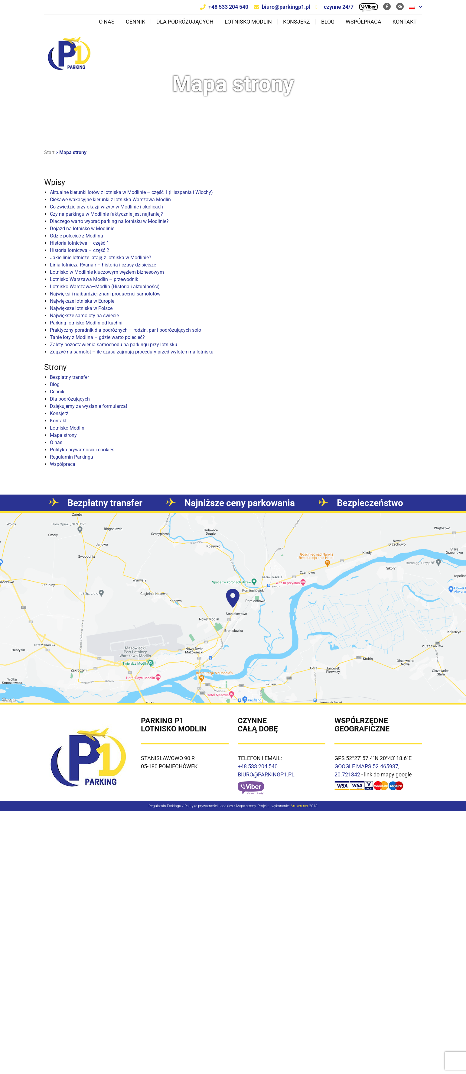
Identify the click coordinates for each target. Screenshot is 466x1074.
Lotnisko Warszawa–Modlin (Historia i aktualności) (105, 286)
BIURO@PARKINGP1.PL (266, 774)
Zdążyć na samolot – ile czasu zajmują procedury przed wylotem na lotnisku (131, 352)
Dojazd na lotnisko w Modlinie (82, 228)
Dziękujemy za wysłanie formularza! (88, 406)
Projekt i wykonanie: (283, 806)
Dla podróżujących (184, 21)
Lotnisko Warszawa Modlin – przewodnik (94, 279)
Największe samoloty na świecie (84, 315)
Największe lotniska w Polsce (81, 308)
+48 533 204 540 (228, 7)
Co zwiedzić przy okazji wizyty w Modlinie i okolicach (106, 207)
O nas (107, 21)
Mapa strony (63, 435)
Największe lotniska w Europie (82, 301)
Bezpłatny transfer (69, 377)
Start (49, 152)
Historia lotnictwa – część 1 (79, 243)
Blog (327, 21)
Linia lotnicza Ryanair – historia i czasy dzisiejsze (103, 265)
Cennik (135, 21)
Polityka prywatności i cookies (82, 450)
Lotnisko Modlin (248, 21)
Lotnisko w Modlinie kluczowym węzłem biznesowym (107, 272)
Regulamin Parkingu (71, 457)
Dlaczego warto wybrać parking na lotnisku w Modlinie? (109, 221)
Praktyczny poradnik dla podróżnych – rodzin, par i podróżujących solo (125, 330)
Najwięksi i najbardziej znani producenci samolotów (105, 294)
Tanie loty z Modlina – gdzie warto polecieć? (97, 337)
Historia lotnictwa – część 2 (79, 250)
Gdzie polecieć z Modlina (76, 236)
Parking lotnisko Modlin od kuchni (86, 323)
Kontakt (405, 21)
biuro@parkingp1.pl (286, 7)
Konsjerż (296, 21)
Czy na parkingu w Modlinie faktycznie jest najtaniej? (106, 214)
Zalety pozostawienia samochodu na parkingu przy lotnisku (113, 344)
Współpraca (363, 21)
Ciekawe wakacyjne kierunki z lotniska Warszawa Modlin (110, 199)
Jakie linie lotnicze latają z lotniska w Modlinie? (100, 257)
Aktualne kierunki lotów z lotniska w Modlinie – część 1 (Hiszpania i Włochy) (131, 192)
